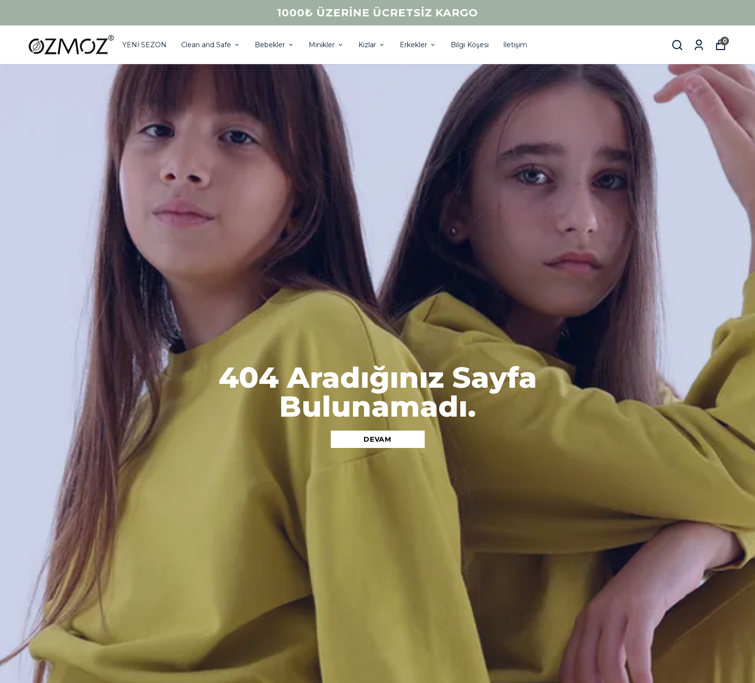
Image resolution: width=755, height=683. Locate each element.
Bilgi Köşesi (470, 44)
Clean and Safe (210, 44)
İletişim (515, 44)
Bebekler (274, 44)
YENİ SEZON (144, 44)
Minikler (326, 44)
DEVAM (377, 439)
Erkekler (418, 44)
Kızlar (371, 44)
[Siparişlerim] (699, 45)
